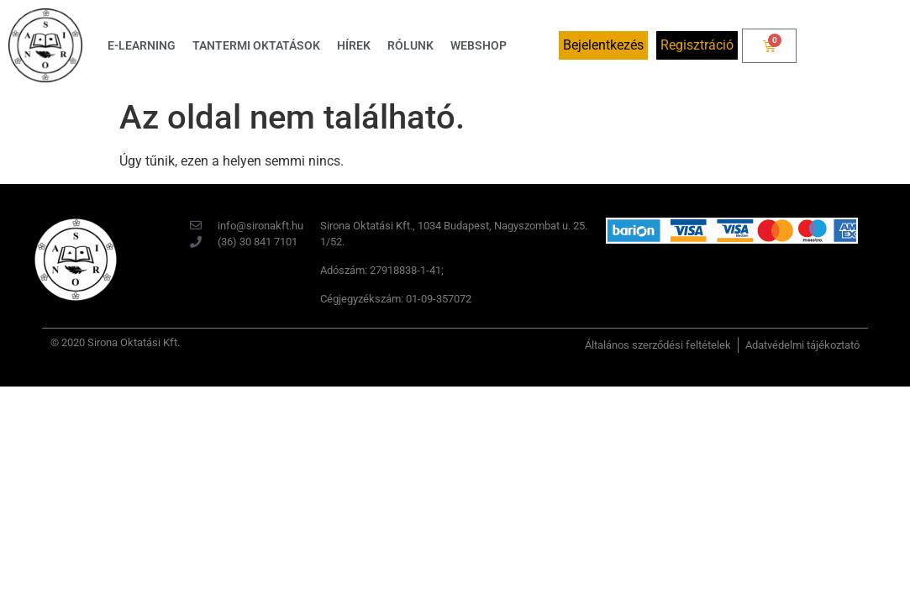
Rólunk (410, 45)
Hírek (354, 45)
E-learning (142, 45)
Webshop (478, 45)
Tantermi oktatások (256, 45)
